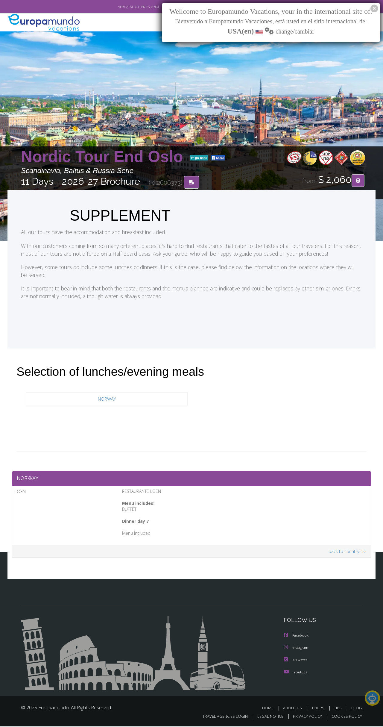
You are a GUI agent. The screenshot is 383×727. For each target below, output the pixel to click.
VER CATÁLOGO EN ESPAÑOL (125, 7)
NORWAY (106, 399)
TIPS (338, 708)
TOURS (319, 708)
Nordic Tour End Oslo (104, 157)
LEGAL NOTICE (266, 717)
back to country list (347, 552)
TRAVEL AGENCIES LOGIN (219, 717)
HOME (270, 708)
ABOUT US (294, 708)
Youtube (296, 672)
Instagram (297, 648)
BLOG (356, 708)
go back (199, 158)
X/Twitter (296, 660)
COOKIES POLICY (345, 717)
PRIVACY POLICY (305, 717)
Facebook (296, 636)
